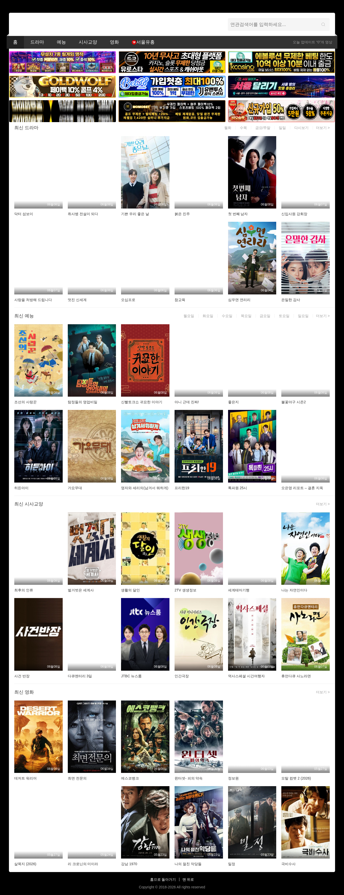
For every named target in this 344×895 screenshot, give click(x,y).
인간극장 (182, 676)
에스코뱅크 (130, 778)
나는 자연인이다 (294, 590)
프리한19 (182, 488)
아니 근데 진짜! (187, 402)
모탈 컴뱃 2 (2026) (296, 778)
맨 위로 (188, 879)
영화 (114, 42)
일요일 (303, 316)
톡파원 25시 (237, 488)
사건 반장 (22, 676)
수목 (243, 128)
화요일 (208, 316)
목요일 (246, 316)
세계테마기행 (238, 590)
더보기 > (323, 128)
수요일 (227, 316)
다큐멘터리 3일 (80, 676)
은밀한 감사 (290, 300)
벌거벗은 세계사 (81, 590)
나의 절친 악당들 (188, 864)
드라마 (37, 42)
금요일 (265, 316)
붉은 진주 (182, 214)
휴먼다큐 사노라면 (296, 676)
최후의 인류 (23, 590)
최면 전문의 (77, 778)
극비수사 (288, 864)
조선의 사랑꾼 (25, 402)
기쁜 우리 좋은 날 (135, 214)
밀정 (231, 864)
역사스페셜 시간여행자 (246, 676)
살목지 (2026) (25, 864)
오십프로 (128, 300)
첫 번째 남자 (238, 214)
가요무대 (75, 488)
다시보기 (301, 128)
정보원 (233, 778)
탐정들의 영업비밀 (82, 402)
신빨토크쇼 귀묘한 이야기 (141, 402)
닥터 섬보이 (23, 214)
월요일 (188, 316)
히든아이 (21, 488)
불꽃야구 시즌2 (293, 402)
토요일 (284, 316)
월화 (227, 128)
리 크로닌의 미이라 (83, 864)
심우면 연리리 (239, 300)
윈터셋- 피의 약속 (189, 778)
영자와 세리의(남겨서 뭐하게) (144, 488)
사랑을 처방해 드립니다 (33, 300)
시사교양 (88, 42)
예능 (61, 42)
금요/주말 (263, 128)
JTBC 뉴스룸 (131, 676)
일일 (282, 128)
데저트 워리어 (25, 778)
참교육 (180, 300)
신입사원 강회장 (294, 214)
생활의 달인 (130, 590)
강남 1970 (129, 864)
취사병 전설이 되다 (83, 214)
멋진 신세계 (77, 300)
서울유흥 (143, 42)
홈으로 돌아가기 (163, 879)
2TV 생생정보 (185, 590)
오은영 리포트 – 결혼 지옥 (302, 488)
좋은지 (233, 402)
